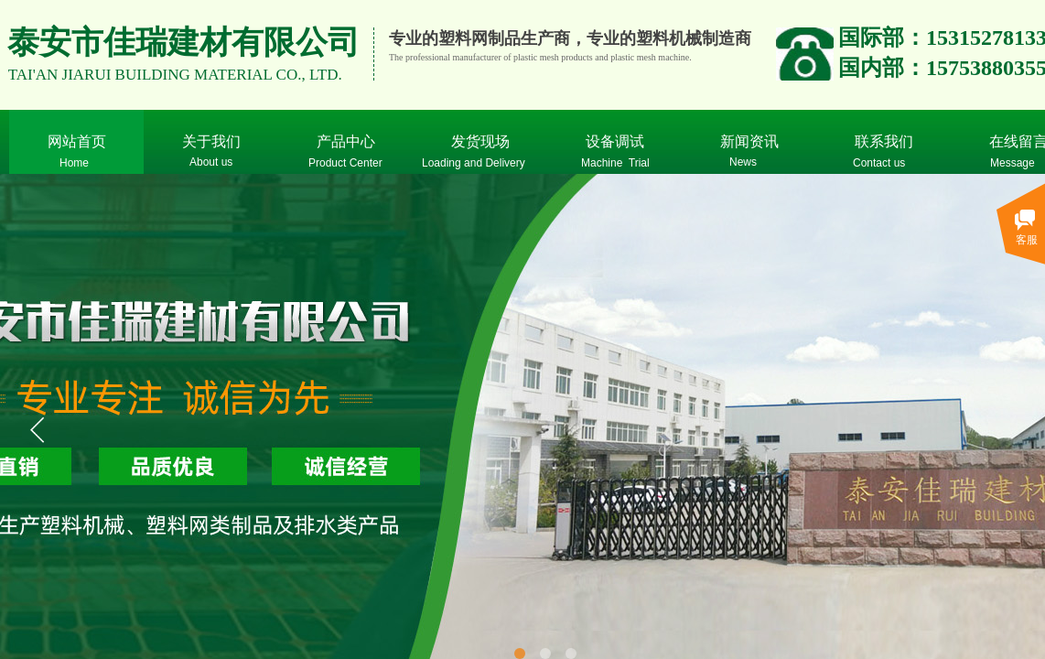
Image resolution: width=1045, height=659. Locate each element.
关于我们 (211, 141)
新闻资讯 (749, 141)
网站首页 (77, 141)
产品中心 (346, 141)
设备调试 (615, 141)
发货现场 (480, 141)
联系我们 (884, 141)
